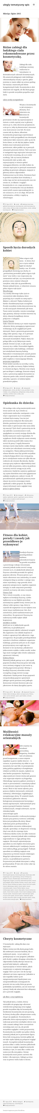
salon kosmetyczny (29, 206)
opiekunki (10, 497)
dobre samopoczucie (23, 694)
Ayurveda (25, 873)
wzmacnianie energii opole (11, 899)
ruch (4, 696)
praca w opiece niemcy (11, 488)
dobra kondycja (11, 694)
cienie (13, 390)
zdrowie (18, 388)
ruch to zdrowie (10, 696)
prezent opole (19, 895)
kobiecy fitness (8, 658)
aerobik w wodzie (9, 623)
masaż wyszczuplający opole (27, 892)
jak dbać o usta (29, 390)
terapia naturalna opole (10, 897)
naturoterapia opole (28, 894)
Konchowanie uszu (26, 879)
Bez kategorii (19, 495)
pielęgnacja (14, 392)
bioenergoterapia (20, 875)
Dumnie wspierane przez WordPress (13, 1110)
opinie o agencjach (19, 497)
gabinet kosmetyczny (9, 206)
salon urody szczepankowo (13, 100)
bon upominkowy (15, 877)
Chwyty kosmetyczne (17, 939)
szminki (10, 394)
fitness (31, 694)
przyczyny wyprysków (11, 361)
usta (22, 394)
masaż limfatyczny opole (14, 884)
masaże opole (7, 894)
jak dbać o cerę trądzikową (13, 997)
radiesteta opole (28, 895)
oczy (9, 392)
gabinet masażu (7, 879)
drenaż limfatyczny (25, 877)
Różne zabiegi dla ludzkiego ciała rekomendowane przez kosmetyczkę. (19, 52)
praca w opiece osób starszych (16, 499)
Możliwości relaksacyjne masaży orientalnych (17, 735)
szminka (5, 394)
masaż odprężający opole (10, 886)
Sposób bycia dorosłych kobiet (19, 248)
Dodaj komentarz (19, 210)
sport (17, 696)
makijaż (5, 392)
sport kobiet (22, 696)
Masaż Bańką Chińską (17, 882)
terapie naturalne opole (24, 897)
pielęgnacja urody (24, 392)
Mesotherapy (8, 291)
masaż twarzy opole (12, 892)
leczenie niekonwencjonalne (23, 880)
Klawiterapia (16, 879)
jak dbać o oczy (20, 390)
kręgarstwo (6, 880)
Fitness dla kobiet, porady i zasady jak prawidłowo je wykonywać (16, 539)
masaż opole (22, 886)
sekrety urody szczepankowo (18, 208)
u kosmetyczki (19, 1103)
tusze (15, 394)
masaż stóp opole (19, 890)
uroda (17, 204)
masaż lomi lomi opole (28, 884)
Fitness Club (7, 592)
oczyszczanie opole (8, 895)
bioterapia (29, 875)
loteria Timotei (8, 321)
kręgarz (12, 880)
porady (32, 392)
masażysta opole (17, 894)
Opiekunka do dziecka (18, 403)
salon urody (6, 208)
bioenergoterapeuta (9, 875)
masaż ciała (27, 882)
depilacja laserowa (27, 204)
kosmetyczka (19, 206)
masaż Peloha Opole (19, 888)
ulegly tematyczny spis (16, 4)
